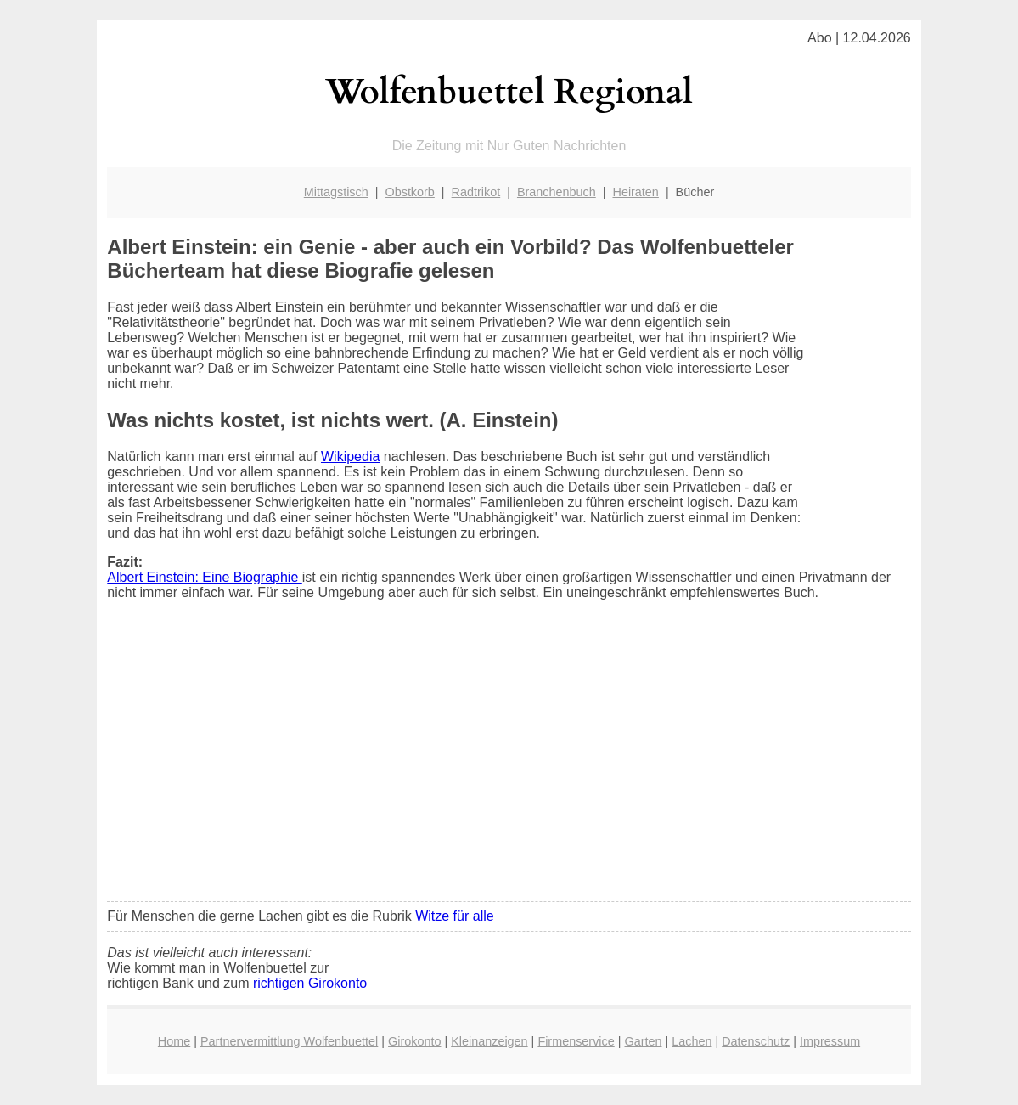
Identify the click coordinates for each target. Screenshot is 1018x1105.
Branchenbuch (556, 192)
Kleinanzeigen (489, 1041)
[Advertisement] (508, 762)
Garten (642, 1041)
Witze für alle (454, 916)
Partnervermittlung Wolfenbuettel (289, 1041)
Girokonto (414, 1041)
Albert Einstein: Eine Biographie (204, 577)
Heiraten (635, 192)
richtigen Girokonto (310, 983)
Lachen (691, 1041)
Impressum (830, 1041)
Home (174, 1041)
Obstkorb (409, 192)
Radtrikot (476, 192)
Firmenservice (575, 1041)
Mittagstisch (336, 192)
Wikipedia (350, 456)
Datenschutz (756, 1041)
